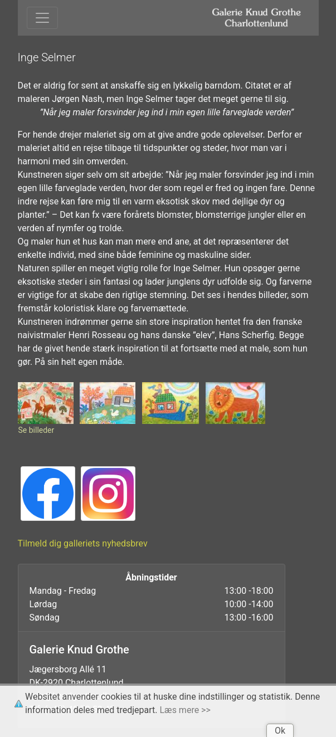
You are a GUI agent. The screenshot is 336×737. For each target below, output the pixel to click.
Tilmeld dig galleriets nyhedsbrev (83, 543)
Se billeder (36, 430)
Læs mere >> (185, 710)
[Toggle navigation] (42, 18)
